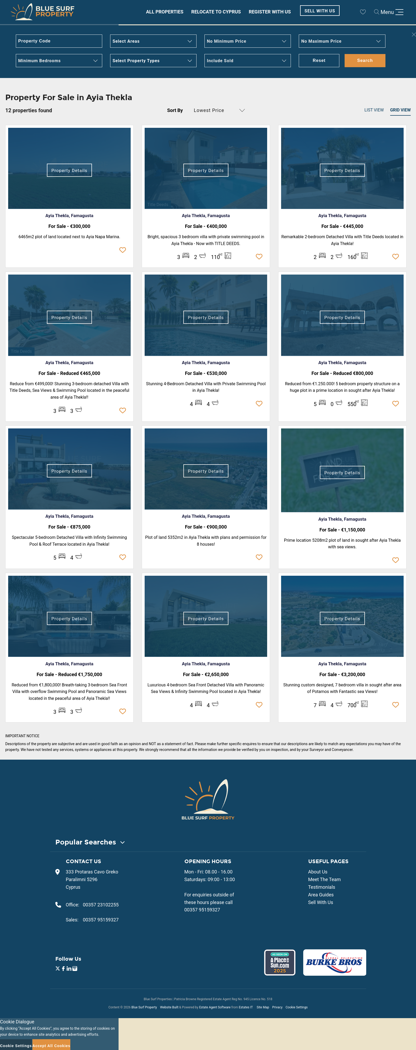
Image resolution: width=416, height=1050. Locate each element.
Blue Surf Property (144, 1007)
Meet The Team (324, 879)
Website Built (169, 1007)
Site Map (263, 1007)
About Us (317, 872)
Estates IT (246, 1007)
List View (374, 110)
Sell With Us (320, 10)
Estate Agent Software (215, 1007)
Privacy (277, 1007)
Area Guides (321, 894)
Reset (319, 60)
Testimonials (321, 887)
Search (365, 60)
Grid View (400, 110)
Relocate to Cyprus (216, 11)
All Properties (164, 11)
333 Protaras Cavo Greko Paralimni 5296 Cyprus (92, 879)
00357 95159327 (101, 919)
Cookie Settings (297, 1007)
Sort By (175, 110)
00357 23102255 (101, 904)
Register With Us (270, 11)
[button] (153, 41)
